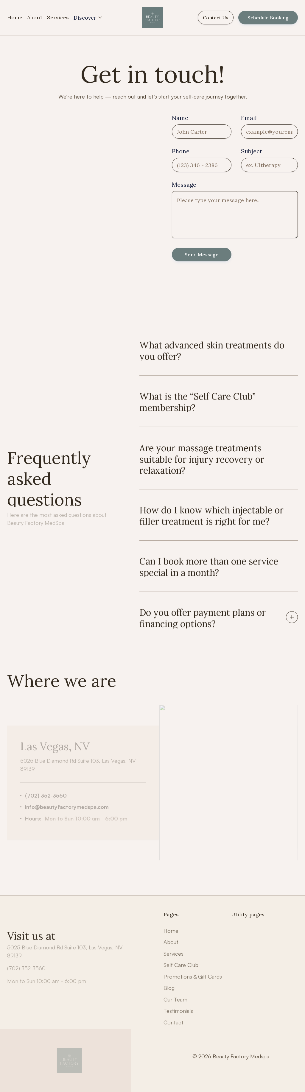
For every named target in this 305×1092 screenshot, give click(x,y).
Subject (251, 151)
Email (249, 118)
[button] (88, 18)
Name (180, 118)
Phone (180, 151)
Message (184, 185)
